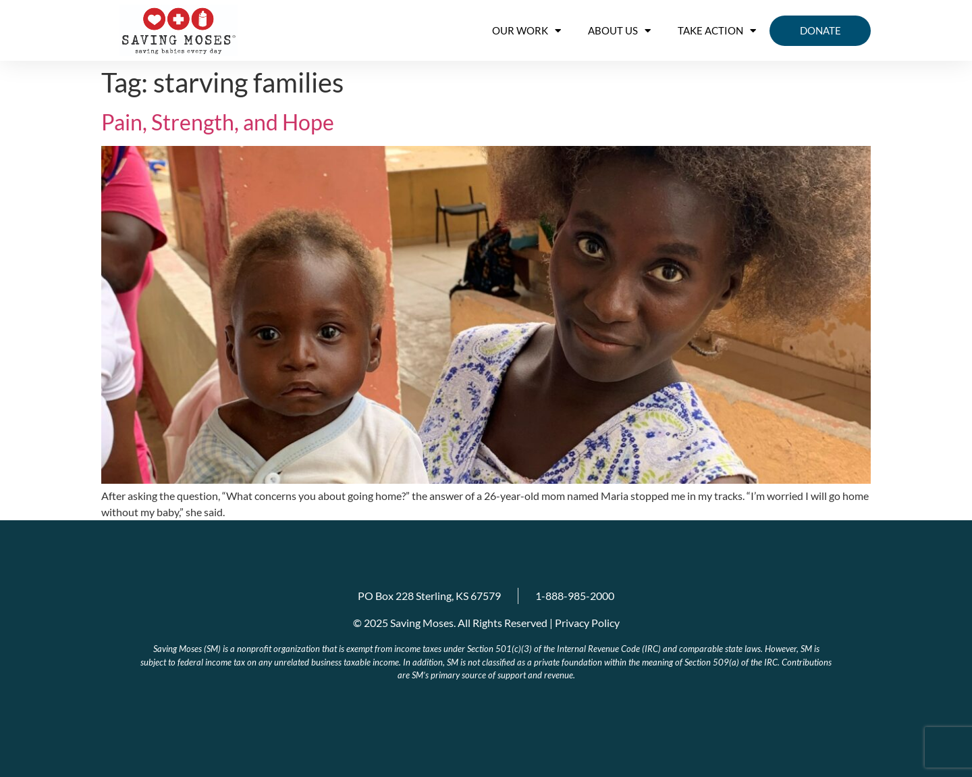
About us (619, 31)
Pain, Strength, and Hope (217, 122)
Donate (820, 30)
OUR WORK (526, 31)
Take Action (717, 31)
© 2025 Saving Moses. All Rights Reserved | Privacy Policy (486, 622)
